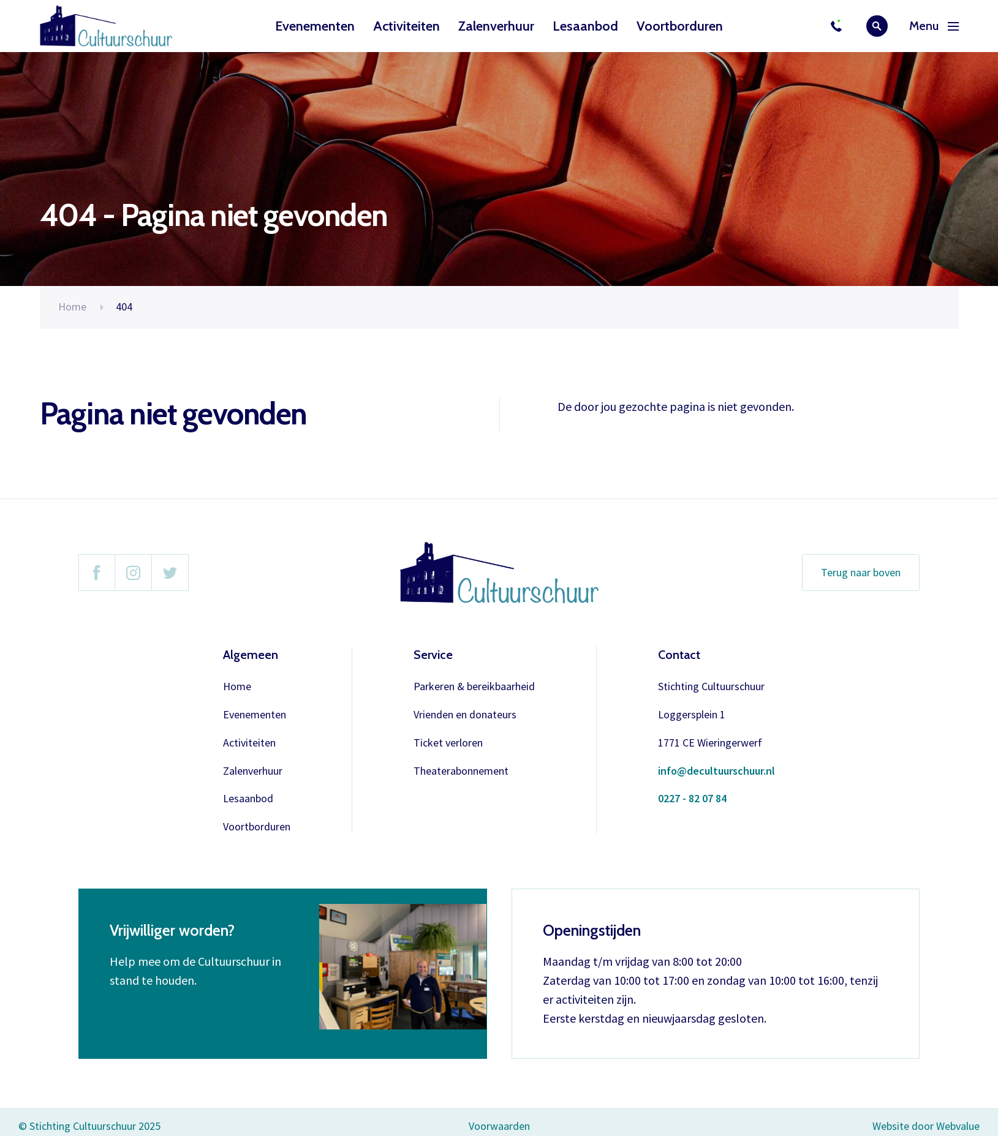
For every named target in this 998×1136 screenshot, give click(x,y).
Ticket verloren (448, 743)
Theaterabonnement (461, 771)
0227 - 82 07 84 (692, 798)
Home (72, 306)
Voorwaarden (499, 1126)
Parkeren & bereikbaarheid (474, 686)
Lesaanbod (585, 26)
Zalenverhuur (496, 26)
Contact (679, 654)
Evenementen (315, 26)
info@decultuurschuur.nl (716, 771)
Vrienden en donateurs (465, 715)
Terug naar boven (861, 572)
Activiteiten (406, 26)
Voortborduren (680, 26)
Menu (934, 26)
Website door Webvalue (926, 1126)
